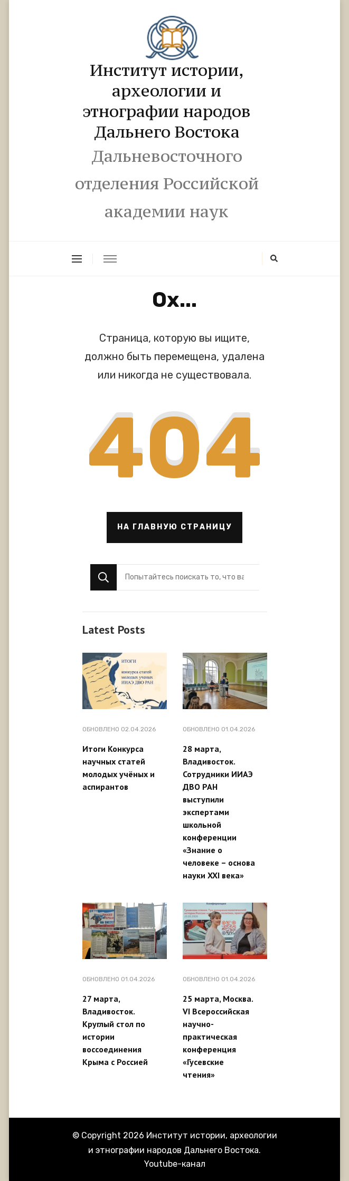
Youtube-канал (174, 1164)
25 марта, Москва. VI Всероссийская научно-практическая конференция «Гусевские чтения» (218, 1036)
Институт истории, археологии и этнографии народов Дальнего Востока (166, 101)
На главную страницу (174, 526)
